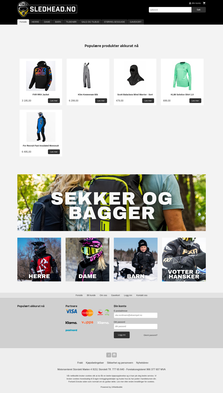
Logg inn (128, 295)
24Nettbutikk (117, 387)
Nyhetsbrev (142, 362)
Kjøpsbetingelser (95, 362)
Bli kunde (91, 295)
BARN (58, 22)
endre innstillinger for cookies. (142, 381)
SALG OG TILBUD (90, 22)
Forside (23, 22)
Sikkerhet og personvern (120, 362)
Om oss (103, 295)
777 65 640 (118, 369)
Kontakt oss (141, 295)
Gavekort (115, 295)
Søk (199, 9)
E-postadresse (120, 311)
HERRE (35, 22)
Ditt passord (119, 322)
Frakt (80, 362)
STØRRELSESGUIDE (114, 22)
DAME (47, 22)
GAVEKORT (136, 22)
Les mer (121, 381)
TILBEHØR (71, 22)
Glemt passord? (151, 335)
